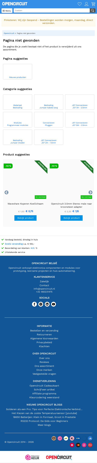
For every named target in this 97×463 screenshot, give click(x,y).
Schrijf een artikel (44, 389)
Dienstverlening (44, 381)
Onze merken (44, 369)
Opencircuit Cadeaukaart (44, 385)
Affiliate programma (44, 393)
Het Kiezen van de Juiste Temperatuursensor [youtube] (44, 413)
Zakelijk (44, 281)
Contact (44, 285)
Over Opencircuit (44, 353)
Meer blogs (44, 425)
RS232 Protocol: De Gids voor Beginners (44, 421)
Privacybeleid (44, 342)
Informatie (44, 326)
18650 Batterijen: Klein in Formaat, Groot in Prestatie (44, 417)
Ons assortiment (44, 366)
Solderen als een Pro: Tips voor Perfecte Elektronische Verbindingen (44, 409)
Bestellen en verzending (44, 330)
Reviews (44, 362)
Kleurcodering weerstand (44, 397)
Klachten (44, 346)
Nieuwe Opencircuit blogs (44, 404)
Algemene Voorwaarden (44, 338)
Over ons (44, 358)
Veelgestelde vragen (44, 373)
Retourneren (44, 334)
